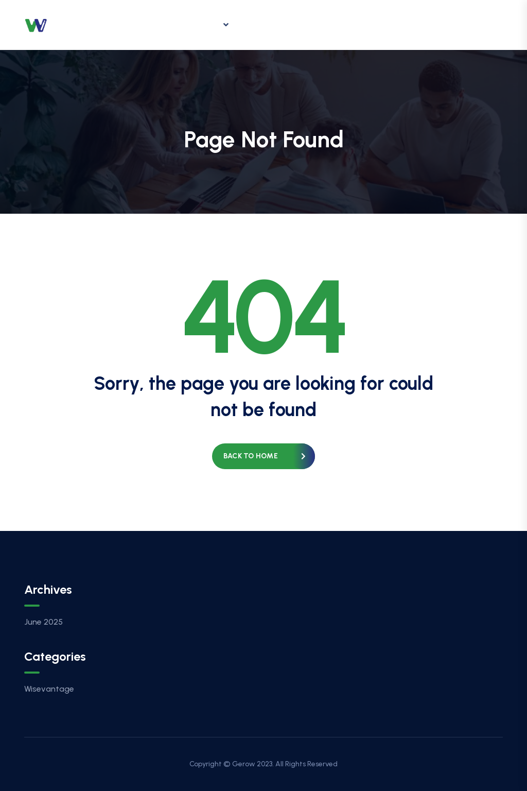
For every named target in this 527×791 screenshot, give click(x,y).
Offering (202, 25)
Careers (324, 24)
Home (149, 24)
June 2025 (43, 622)
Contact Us (385, 24)
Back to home (250, 456)
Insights (269, 24)
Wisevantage (49, 689)
